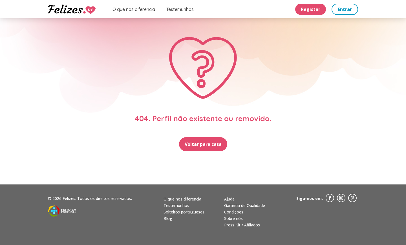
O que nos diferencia (133, 9)
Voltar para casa (203, 144)
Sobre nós (233, 218)
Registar (310, 9)
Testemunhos (180, 9)
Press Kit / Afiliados (242, 225)
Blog (168, 218)
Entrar (345, 9)
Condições (233, 212)
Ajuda (229, 199)
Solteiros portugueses (184, 212)
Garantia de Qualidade (244, 205)
